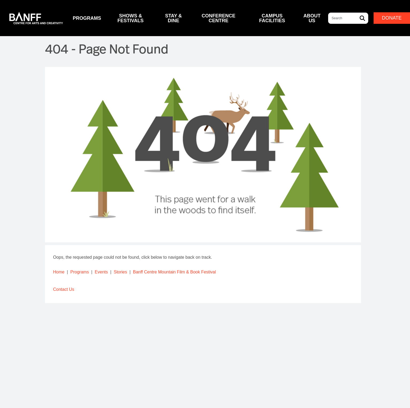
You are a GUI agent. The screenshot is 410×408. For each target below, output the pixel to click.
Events (101, 272)
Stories (120, 272)
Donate (392, 18)
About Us (312, 18)
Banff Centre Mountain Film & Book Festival (174, 272)
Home (58, 272)
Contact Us (63, 289)
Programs (79, 272)
